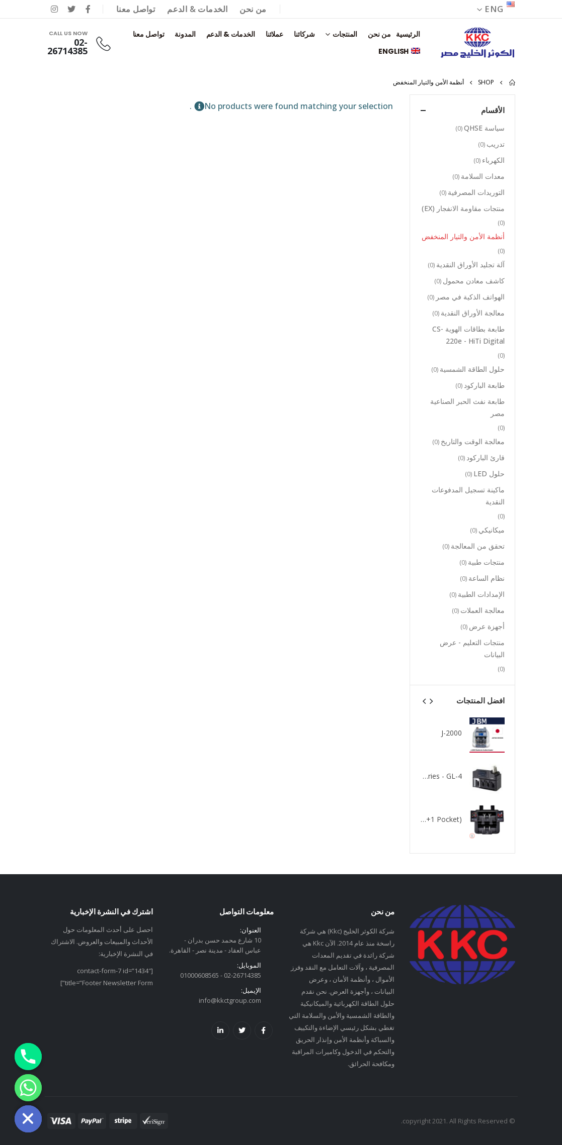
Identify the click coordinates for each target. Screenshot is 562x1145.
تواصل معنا (135, 9)
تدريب (496, 144)
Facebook (264, 1030)
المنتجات (345, 34)
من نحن (252, 9)
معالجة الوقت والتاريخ (473, 441)
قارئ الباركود (485, 457)
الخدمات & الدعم (197, 9)
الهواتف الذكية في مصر (470, 296)
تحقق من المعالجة (478, 546)
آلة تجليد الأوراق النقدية (470, 264)
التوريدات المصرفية (476, 192)
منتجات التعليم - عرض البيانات (472, 648)
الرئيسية (408, 34)
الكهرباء (493, 160)
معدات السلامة (483, 176)
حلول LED (489, 473)
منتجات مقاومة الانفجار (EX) (463, 208)
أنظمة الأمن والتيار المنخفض (463, 236)
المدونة (185, 34)
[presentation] (430, 700)
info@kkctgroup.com (230, 1000)
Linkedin (220, 1030)
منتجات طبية (486, 562)
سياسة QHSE (484, 128)
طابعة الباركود (484, 385)
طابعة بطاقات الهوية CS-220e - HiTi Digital (468, 335)
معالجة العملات (482, 610)
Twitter (242, 1030)
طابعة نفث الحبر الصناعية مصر (467, 407)
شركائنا (304, 34)
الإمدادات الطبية (481, 594)
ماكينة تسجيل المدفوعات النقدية (468, 495)
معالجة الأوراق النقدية (473, 313)
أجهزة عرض (487, 626)
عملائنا (274, 34)
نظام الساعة (486, 578)
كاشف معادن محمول (474, 280)
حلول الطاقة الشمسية (472, 369)
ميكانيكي (491, 530)
